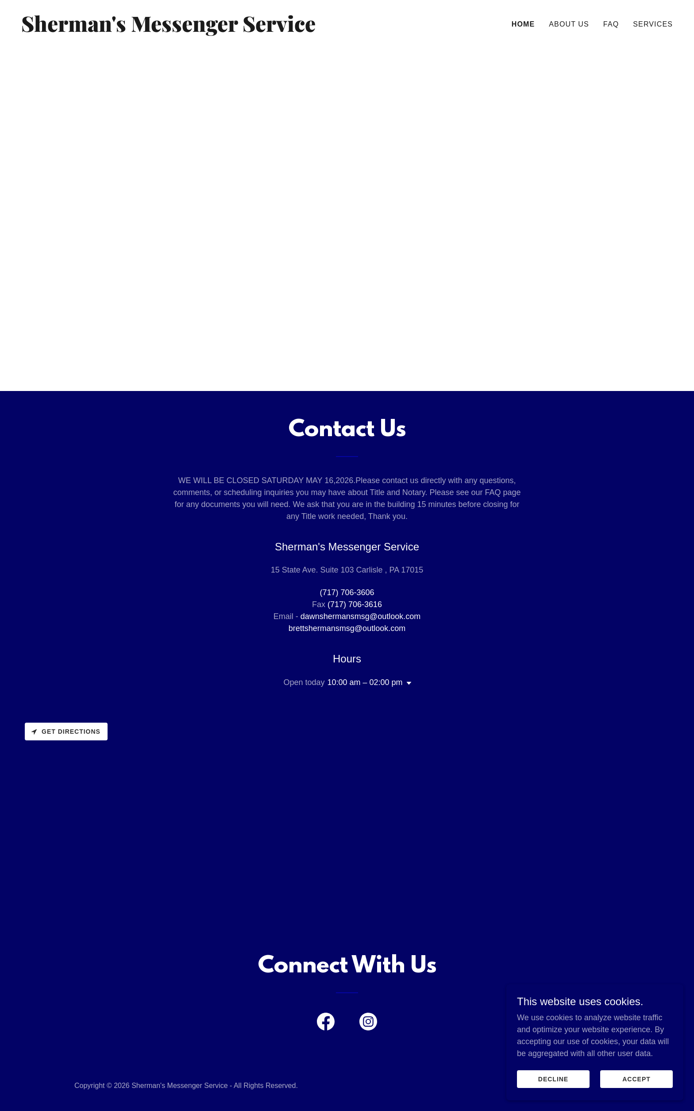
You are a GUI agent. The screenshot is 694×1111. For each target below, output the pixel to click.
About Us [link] (569, 24)
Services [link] (653, 24)
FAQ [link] (611, 24)
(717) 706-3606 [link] (347, 592)
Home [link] (523, 24)
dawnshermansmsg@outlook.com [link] (360, 616)
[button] (407, 683)
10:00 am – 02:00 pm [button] (364, 682)
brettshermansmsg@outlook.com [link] (347, 628)
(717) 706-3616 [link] (355, 604)
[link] (180, 29)
